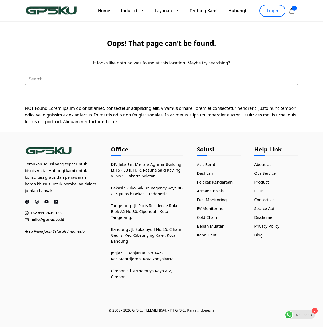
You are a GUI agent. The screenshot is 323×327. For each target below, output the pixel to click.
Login (272, 11)
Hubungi (237, 11)
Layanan (169, 10)
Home (104, 11)
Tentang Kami (204, 11)
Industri (135, 10)
